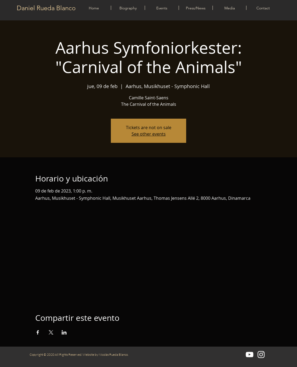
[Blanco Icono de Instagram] (261, 354)
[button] (162, 8)
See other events (149, 134)
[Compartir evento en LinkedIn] (64, 332)
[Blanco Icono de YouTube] (249, 354)
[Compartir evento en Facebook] (37, 332)
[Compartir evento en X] (51, 332)
